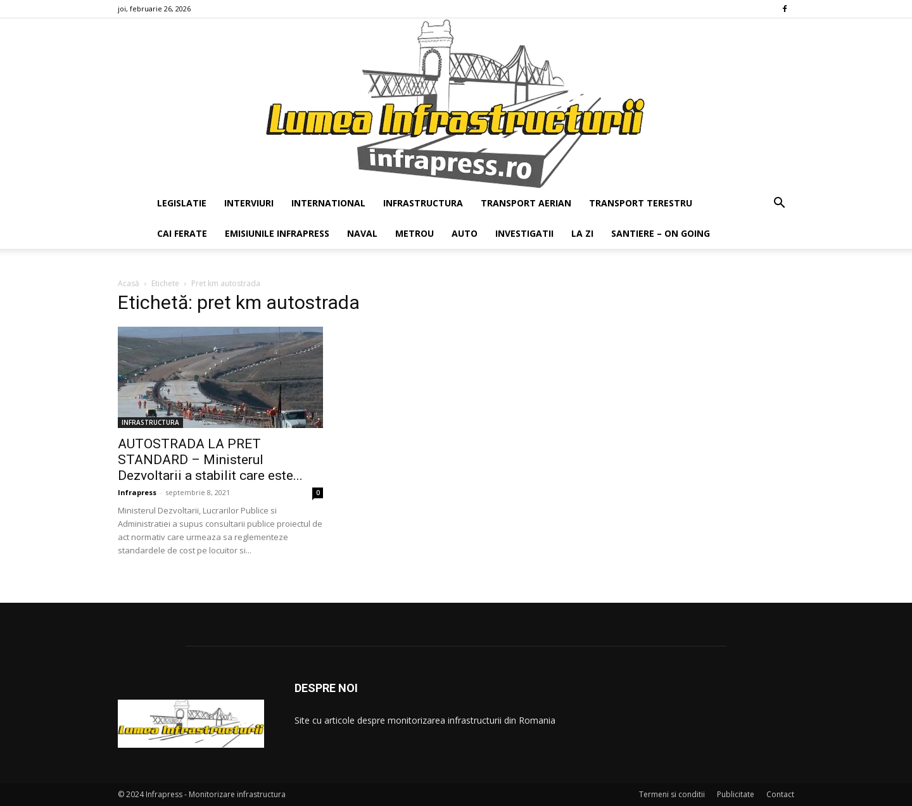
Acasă (128, 283)
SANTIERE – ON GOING (660, 233)
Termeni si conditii (672, 794)
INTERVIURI (249, 203)
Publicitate (735, 794)
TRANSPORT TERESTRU (640, 203)
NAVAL (362, 233)
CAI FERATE (182, 233)
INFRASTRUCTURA (423, 203)
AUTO (465, 233)
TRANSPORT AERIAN (526, 203)
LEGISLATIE (181, 203)
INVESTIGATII (524, 233)
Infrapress (137, 492)
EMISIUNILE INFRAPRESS (277, 233)
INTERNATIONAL (328, 203)
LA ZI (582, 233)
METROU (414, 233)
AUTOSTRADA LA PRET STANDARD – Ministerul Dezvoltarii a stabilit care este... (210, 459)
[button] (779, 204)
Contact (780, 794)
